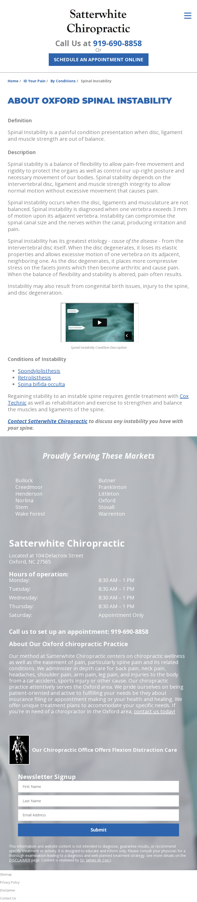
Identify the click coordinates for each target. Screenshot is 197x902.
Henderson (29, 493)
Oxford (106, 500)
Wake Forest (30, 513)
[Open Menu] (188, 16)
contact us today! (154, 711)
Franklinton (112, 487)
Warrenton (111, 513)
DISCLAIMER (19, 860)
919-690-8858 (117, 43)
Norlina (24, 500)
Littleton (108, 493)
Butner (107, 480)
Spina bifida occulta (41, 384)
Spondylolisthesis (39, 370)
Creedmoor (29, 487)
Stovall (106, 507)
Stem (21, 507)
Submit (99, 830)
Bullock (24, 480)
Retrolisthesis (34, 377)
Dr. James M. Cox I (95, 860)
